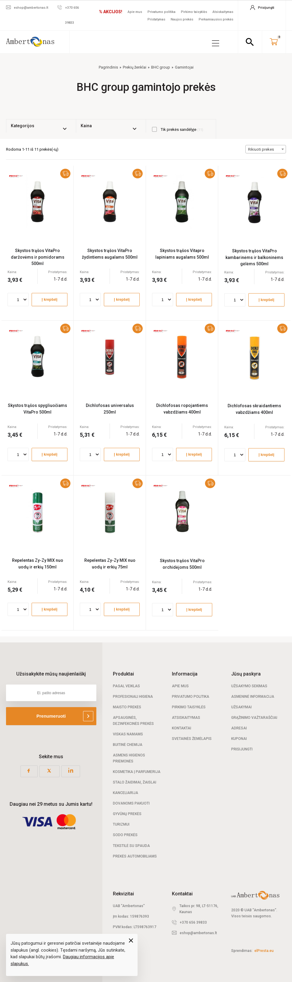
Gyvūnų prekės (127, 813)
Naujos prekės (182, 19)
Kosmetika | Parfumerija (136, 771)
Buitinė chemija (127, 744)
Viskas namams (128, 734)
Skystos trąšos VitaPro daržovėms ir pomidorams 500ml (37, 257)
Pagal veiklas (126, 686)
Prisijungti (242, 749)
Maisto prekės (127, 707)
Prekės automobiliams (135, 856)
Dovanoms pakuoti (131, 803)
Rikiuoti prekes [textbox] (261, 149)
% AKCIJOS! (110, 11)
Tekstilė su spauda (131, 845)
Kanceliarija (125, 792)
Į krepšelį (49, 299)
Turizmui (121, 824)
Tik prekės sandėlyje (177, 129)
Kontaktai (181, 728)
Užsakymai (241, 707)
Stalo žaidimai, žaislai (134, 782)
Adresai (239, 728)
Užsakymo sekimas (249, 686)
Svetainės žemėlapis (192, 738)
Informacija (184, 673)
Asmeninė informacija (252, 696)
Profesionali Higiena (133, 696)
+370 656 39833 (193, 922)
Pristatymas (156, 19)
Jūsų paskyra (246, 673)
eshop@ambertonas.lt (198, 933)
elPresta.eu (264, 950)
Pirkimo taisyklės (194, 12)
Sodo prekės (125, 835)
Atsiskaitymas (223, 12)
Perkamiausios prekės (216, 19)
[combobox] (265, 149)
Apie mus (135, 12)
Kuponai (239, 738)
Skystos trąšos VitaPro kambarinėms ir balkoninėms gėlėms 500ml (254, 257)
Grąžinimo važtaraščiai (254, 717)
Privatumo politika (162, 12)
